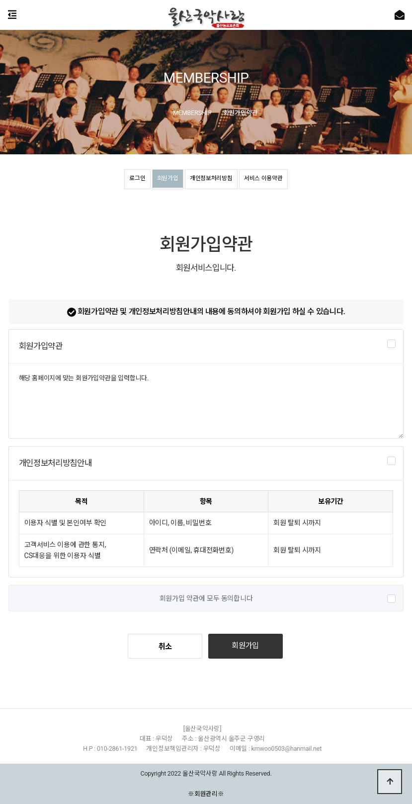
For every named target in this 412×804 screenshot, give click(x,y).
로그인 (123, 180)
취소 (165, 646)
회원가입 (160, 180)
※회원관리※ (206, 794)
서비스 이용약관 (275, 180)
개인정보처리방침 (212, 180)
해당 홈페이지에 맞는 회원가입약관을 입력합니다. (206, 400)
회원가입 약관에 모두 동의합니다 (206, 598)
